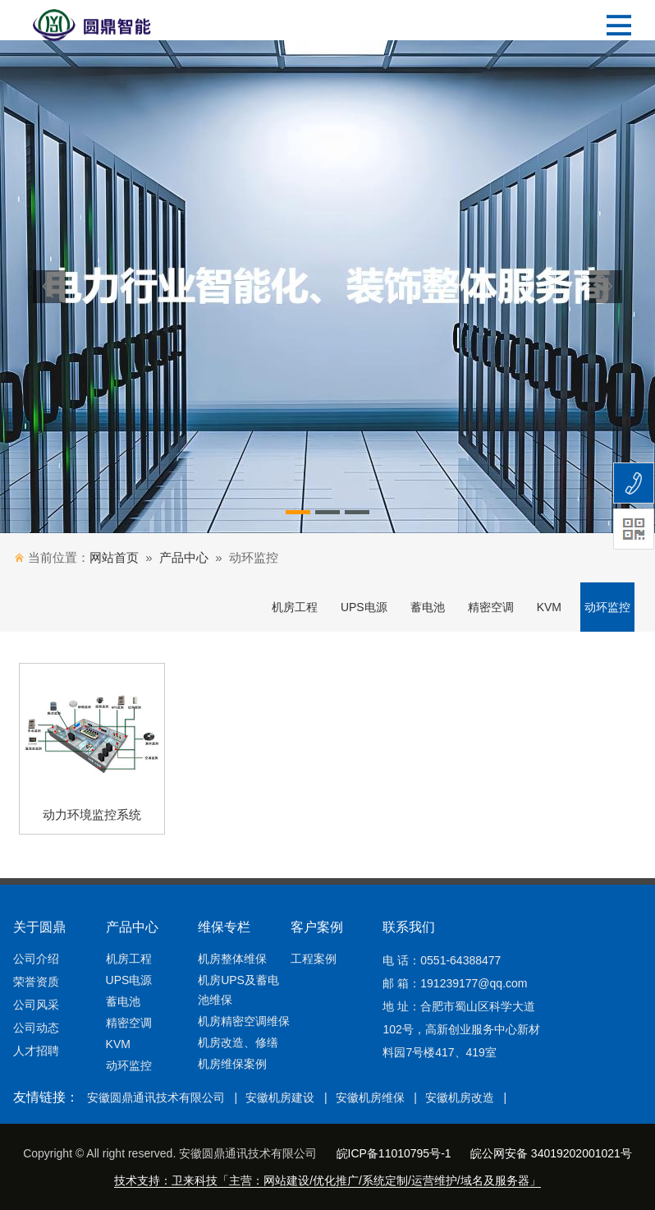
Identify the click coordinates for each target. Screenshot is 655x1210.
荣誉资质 (36, 981)
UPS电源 (364, 607)
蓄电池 (427, 607)
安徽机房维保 (370, 1097)
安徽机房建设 (279, 1097)
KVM (549, 607)
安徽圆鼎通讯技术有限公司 (156, 1097)
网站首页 (114, 557)
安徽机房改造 (459, 1097)
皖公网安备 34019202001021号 (551, 1153)
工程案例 (314, 958)
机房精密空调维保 (244, 1021)
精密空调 (491, 607)
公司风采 (36, 1004)
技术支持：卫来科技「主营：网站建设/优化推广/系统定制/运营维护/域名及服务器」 (327, 1180)
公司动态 (36, 1027)
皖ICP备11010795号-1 (394, 1153)
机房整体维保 (232, 958)
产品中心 (183, 557)
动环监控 (607, 607)
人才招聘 (36, 1050)
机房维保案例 (232, 1063)
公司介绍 (36, 958)
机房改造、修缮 (238, 1042)
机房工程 (295, 607)
